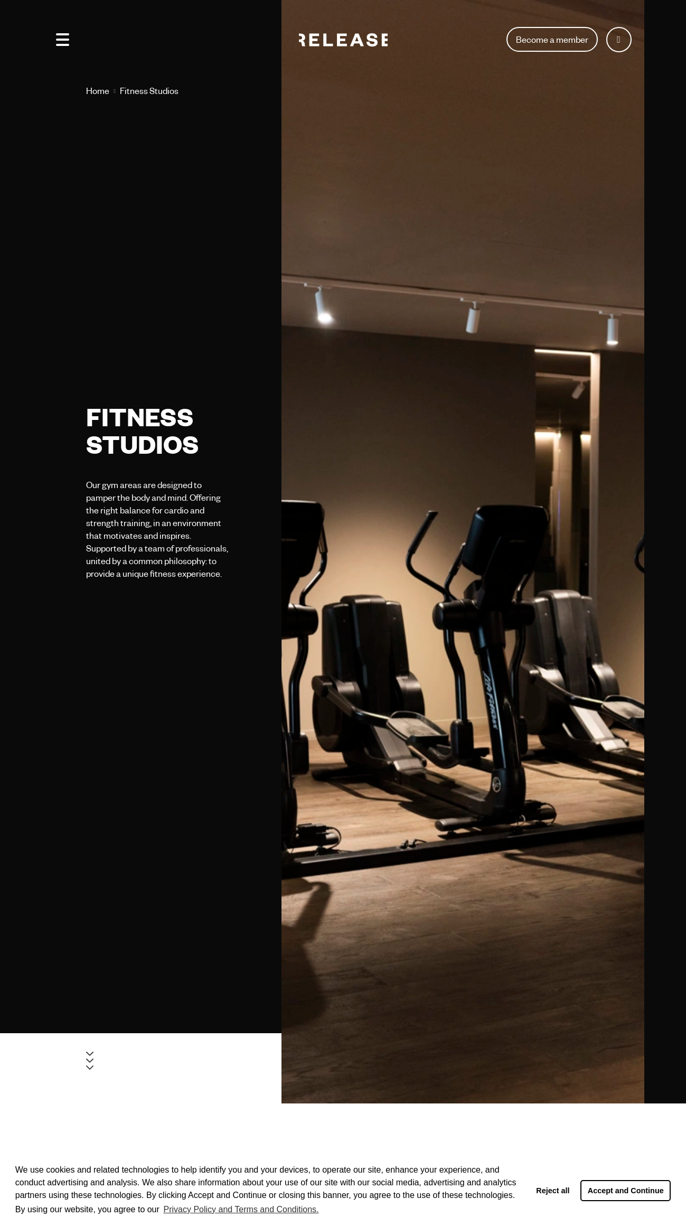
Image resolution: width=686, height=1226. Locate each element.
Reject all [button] (552, 1190)
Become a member (552, 39)
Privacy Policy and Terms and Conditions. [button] (240, 1209)
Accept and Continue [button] (626, 1190)
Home (97, 90)
